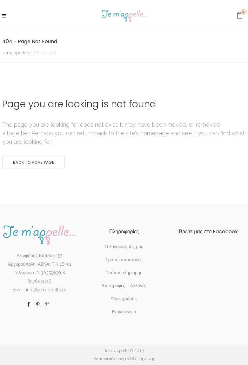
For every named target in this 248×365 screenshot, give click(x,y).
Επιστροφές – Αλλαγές (124, 285)
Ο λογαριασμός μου (123, 246)
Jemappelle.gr (17, 52)
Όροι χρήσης (124, 298)
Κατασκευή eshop (109, 358)
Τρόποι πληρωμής (124, 272)
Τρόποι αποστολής (124, 259)
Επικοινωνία (124, 311)
